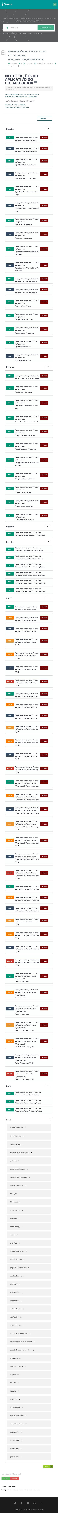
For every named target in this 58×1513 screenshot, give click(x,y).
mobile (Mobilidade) (26, 18)
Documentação (38, 33)
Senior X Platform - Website (15, 105)
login (17, 1490)
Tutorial (29, 33)
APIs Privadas (13, 18)
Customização (21, 33)
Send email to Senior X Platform (17, 107)
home (4, 18)
